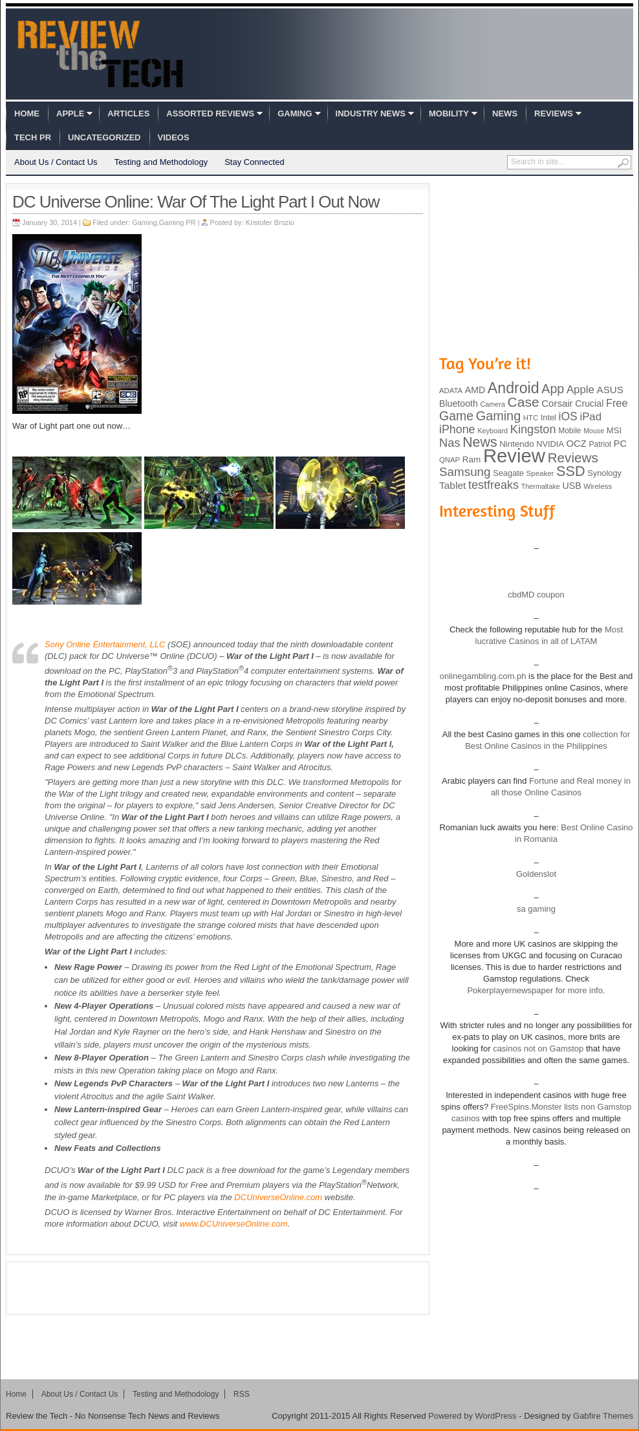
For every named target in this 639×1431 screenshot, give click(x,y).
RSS (241, 1394)
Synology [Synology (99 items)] (604, 473)
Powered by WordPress (472, 1416)
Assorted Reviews (210, 113)
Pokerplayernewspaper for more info (535, 990)
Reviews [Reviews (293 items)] (573, 457)
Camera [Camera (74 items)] (492, 404)
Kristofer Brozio (270, 222)
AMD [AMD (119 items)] (475, 390)
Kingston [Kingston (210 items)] (533, 429)
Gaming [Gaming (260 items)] (498, 416)
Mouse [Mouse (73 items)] (593, 431)
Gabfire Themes (603, 1416)
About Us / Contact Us (56, 162)
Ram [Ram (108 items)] (471, 459)
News (504, 113)
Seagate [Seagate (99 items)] (508, 473)
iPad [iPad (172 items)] (590, 417)
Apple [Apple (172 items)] (580, 389)
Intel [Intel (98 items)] (548, 417)
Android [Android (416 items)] (513, 388)
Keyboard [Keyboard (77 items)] (492, 431)
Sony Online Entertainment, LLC (105, 644)
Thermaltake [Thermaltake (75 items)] (540, 486)
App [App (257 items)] (552, 389)
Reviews (553, 113)
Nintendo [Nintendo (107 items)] (516, 444)
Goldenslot (536, 874)
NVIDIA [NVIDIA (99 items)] (550, 444)
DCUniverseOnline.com (278, 1197)
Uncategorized (104, 137)
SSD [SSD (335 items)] (570, 471)
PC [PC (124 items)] (620, 443)
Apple (70, 113)
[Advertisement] (218, 1288)
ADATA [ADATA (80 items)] (450, 390)
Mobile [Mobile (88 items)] (569, 430)
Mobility (449, 113)
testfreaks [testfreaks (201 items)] (493, 485)
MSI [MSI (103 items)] (614, 430)
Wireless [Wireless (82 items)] (597, 486)
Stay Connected (254, 162)
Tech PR (32, 137)
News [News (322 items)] (479, 442)
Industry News (371, 113)
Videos (174, 137)
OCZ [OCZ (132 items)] (577, 443)
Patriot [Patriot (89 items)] (600, 444)
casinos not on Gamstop (537, 1048)
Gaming (294, 113)
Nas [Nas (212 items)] (449, 442)
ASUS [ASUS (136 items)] (610, 389)
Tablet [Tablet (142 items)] (452, 485)
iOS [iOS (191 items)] (568, 416)
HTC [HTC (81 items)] (530, 418)
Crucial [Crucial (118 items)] (589, 403)
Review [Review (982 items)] (514, 455)
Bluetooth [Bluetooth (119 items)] (458, 403)
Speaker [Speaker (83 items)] (540, 473)
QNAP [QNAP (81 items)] (449, 460)
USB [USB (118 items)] (571, 485)
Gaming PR (177, 222)
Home (26, 113)
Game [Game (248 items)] (456, 416)
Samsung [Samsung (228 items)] (465, 472)
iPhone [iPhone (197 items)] (457, 429)
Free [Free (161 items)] (617, 403)
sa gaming (536, 909)
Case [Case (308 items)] (523, 401)
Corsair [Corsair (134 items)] (556, 403)
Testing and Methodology (161, 162)
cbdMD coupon (536, 594)
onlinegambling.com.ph (483, 676)
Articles (128, 113)
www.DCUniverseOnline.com (234, 1224)
